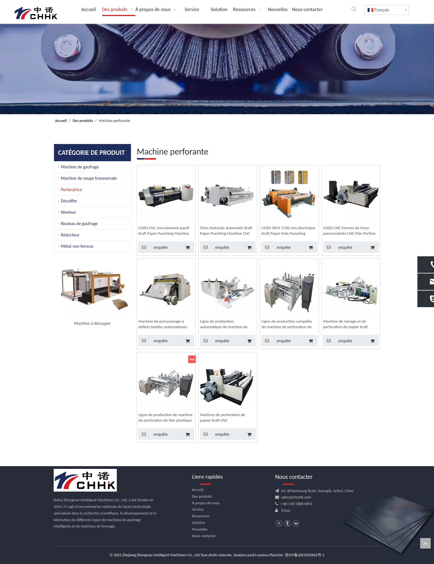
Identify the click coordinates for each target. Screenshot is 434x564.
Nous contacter (204, 536)
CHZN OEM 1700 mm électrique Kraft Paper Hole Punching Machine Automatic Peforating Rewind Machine (288, 230)
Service (197, 509)
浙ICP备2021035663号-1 (304, 555)
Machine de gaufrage (80, 166)
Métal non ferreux (77, 246)
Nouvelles (200, 529)
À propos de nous (205, 503)
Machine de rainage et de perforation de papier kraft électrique (345, 324)
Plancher (276, 555)
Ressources (201, 516)
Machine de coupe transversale (89, 178)
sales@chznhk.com (296, 497)
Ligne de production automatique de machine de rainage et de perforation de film (227, 324)
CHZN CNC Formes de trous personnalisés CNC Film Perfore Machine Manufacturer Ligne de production (350, 230)
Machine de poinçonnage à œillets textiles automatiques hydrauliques (162, 324)
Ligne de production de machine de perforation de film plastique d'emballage (165, 417)
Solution (198, 522)
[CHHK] (85, 480)
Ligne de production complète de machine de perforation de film (287, 324)
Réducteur (70, 234)
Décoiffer (69, 200)
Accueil (197, 489)
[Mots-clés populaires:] (354, 9)
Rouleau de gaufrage (79, 223)
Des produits (202, 496)
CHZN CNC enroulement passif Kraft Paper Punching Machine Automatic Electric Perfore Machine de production (163, 230)
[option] (92, 293)
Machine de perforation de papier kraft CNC (222, 417)
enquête (153, 247)
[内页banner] (217, 69)
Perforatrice (71, 189)
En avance (260, 555)
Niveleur (68, 212)
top (425, 543)
